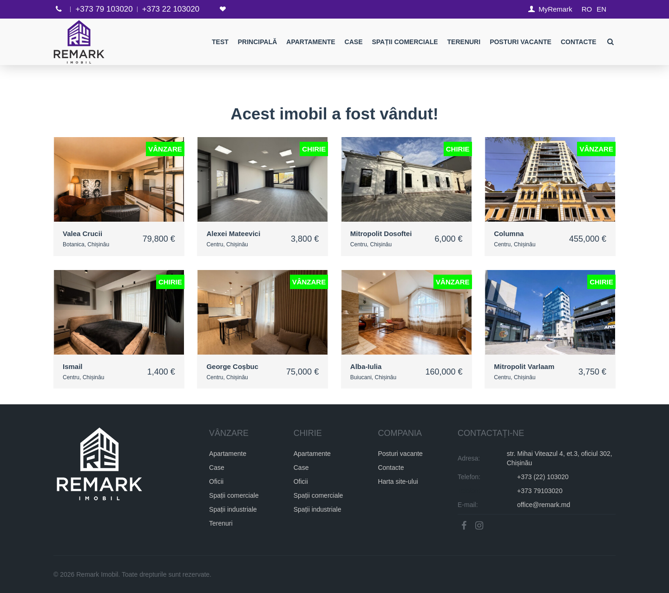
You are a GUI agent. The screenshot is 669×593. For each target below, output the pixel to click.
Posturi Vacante (521, 42)
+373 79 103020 (103, 9)
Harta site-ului (398, 481)
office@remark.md (543, 504)
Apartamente (311, 42)
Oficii (216, 481)
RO (587, 9)
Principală (257, 42)
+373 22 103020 (170, 9)
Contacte (579, 42)
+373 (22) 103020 (543, 477)
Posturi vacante (400, 453)
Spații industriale (233, 509)
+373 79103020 (540, 490)
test (220, 42)
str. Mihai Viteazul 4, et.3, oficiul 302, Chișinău (559, 458)
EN (601, 9)
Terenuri (464, 42)
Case (354, 42)
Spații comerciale (405, 42)
